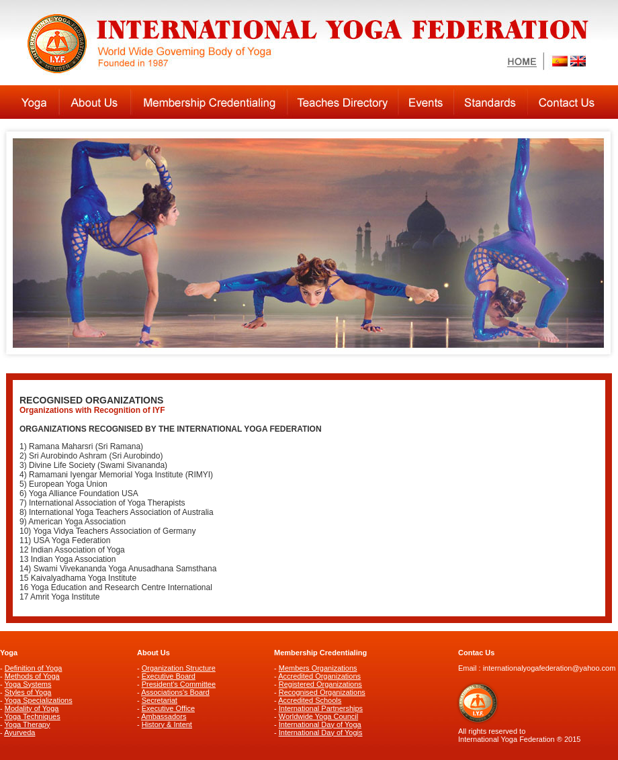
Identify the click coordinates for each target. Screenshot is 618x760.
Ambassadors (163, 716)
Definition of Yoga (33, 668)
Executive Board (168, 676)
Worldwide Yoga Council (318, 716)
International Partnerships (321, 708)
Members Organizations (318, 668)
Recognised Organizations (322, 692)
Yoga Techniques (32, 716)
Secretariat (159, 700)
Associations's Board (175, 692)
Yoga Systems (28, 684)
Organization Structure (179, 668)
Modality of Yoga (32, 708)
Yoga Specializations (39, 700)
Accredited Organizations (319, 676)
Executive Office (168, 708)
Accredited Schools (309, 700)
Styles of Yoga (28, 692)
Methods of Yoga (32, 676)
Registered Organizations (320, 684)
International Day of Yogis (321, 732)
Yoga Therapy (27, 724)
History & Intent (167, 724)
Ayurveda (19, 732)
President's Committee (179, 684)
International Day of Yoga (320, 724)
